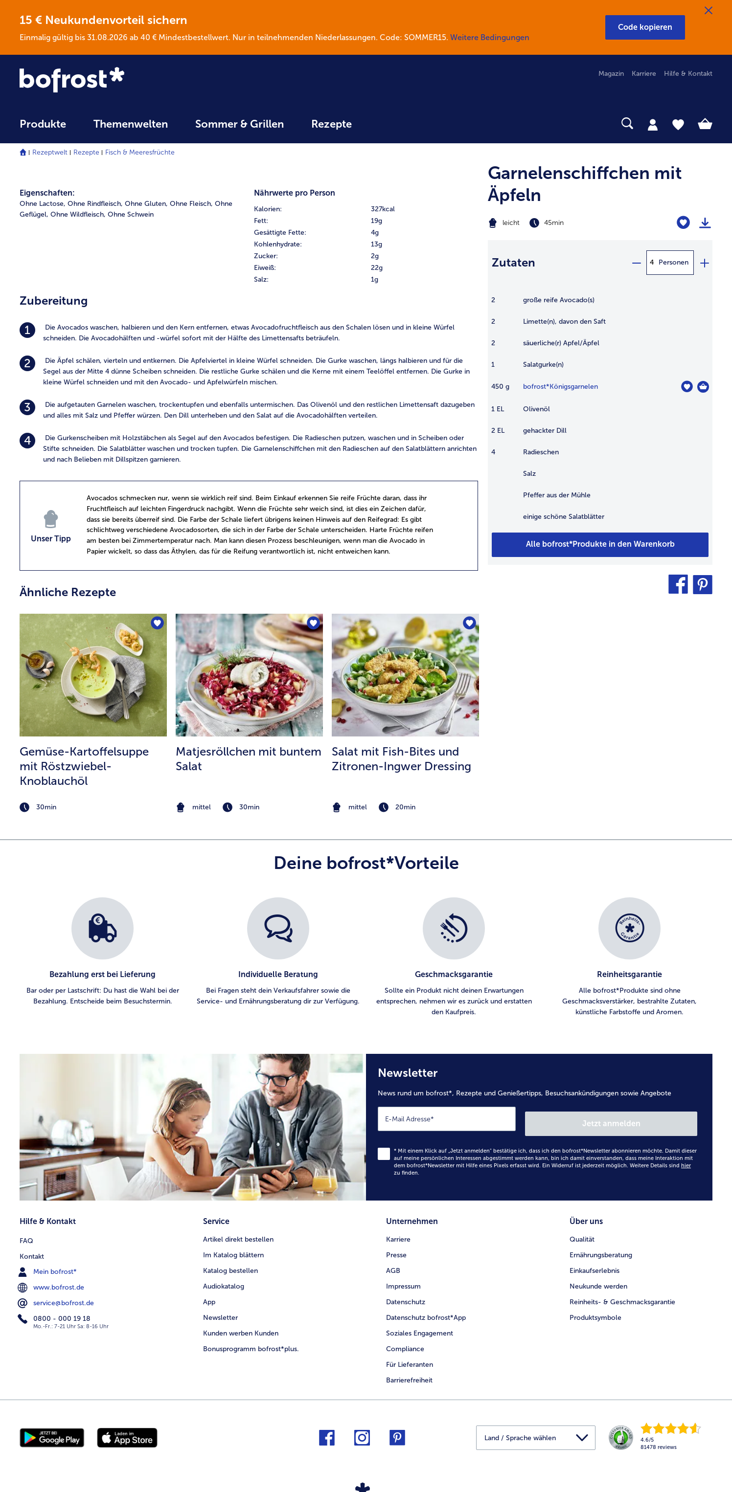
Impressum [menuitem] (403, 1279)
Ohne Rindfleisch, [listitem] (95, 204)
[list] (366, 957)
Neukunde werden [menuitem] (598, 1279)
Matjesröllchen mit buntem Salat (248, 758)
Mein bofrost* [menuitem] (48, 1263)
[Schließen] (708, 11)
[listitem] (249, 333)
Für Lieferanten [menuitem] (409, 1357)
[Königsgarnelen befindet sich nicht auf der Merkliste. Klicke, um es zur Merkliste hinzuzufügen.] (686, 386)
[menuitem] (43, 128)
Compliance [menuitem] (405, 1341)
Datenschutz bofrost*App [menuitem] (426, 1310)
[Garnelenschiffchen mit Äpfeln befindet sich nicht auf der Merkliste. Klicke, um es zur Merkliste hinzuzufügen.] (683, 223)
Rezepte (86, 152)
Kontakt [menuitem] (32, 1248)
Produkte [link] (43, 124)
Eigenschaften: (47, 193)
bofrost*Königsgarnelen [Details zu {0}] (560, 386)
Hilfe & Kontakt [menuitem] (688, 73)
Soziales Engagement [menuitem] (419, 1326)
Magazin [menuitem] (611, 73)
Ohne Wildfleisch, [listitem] (78, 214)
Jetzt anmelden (655, 1118)
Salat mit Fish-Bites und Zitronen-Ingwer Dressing (401, 758)
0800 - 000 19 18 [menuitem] (55, 1310)
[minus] (636, 262)
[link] (124, 80)
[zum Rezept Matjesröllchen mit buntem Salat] (249, 675)
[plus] (704, 262)
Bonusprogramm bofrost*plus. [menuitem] (251, 1341)
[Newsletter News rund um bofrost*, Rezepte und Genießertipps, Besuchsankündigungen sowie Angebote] (539, 1125)
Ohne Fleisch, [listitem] (191, 204)
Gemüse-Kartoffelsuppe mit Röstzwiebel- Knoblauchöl (84, 766)
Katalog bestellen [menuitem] (230, 1263)
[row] (366, 209)
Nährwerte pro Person (294, 193)
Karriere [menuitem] (644, 73)
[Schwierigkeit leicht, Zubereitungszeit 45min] (561, 223)
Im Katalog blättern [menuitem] (233, 1248)
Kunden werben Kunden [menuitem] (240, 1326)
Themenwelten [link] (130, 124)
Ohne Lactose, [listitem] (43, 204)
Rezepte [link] (331, 124)
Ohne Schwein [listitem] (131, 214)
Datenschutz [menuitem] (405, 1295)
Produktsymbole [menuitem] (595, 1310)
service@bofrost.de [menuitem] (57, 1294)
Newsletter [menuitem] (220, 1310)
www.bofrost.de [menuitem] (52, 1279)
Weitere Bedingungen (489, 37)
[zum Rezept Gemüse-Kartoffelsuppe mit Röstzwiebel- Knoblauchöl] (93, 675)
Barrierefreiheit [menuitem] (409, 1373)
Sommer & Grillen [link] (239, 124)
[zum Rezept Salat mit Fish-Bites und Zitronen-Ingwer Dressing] (405, 675)
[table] (600, 413)
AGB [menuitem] (393, 1263)
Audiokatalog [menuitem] (223, 1279)
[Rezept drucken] (705, 223)
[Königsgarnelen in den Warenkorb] (703, 387)
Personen (673, 262)
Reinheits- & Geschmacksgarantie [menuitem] (622, 1295)
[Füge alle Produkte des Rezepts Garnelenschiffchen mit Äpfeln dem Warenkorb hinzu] (600, 545)
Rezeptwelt (50, 152)
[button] (645, 27)
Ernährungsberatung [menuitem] (601, 1248)
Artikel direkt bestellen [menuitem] (238, 1232)
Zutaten (513, 262)
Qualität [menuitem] (582, 1232)
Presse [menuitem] (396, 1248)
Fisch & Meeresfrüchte (140, 152)
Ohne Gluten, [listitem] (146, 204)
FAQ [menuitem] (26, 1232)
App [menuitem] (209, 1295)
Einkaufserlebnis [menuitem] (594, 1263)
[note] (93, 807)
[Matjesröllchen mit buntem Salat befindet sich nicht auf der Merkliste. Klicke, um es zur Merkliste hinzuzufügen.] (312, 624)
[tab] (653, 124)
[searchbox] (385, 123)
